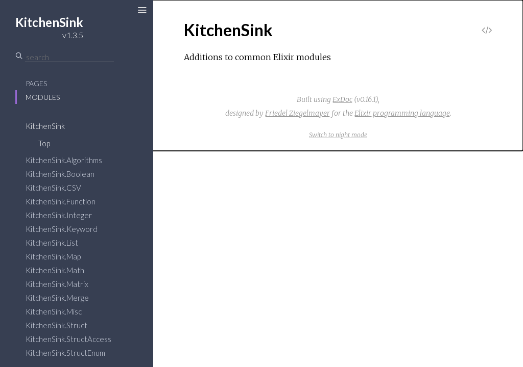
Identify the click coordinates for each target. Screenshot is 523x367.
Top (44, 143)
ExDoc (342, 99)
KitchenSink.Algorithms (64, 160)
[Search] (69, 57)
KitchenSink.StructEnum (65, 352)
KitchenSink (45, 125)
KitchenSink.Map (53, 256)
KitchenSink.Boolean (60, 173)
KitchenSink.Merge (57, 297)
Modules (43, 97)
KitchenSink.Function (61, 201)
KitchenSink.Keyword (62, 228)
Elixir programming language (402, 113)
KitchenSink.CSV (53, 187)
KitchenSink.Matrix (57, 284)
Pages (36, 83)
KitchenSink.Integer (59, 215)
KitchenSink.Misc (54, 311)
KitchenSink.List (52, 242)
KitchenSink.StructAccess (68, 339)
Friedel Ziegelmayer (297, 113)
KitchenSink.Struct (56, 325)
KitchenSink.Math (55, 270)
